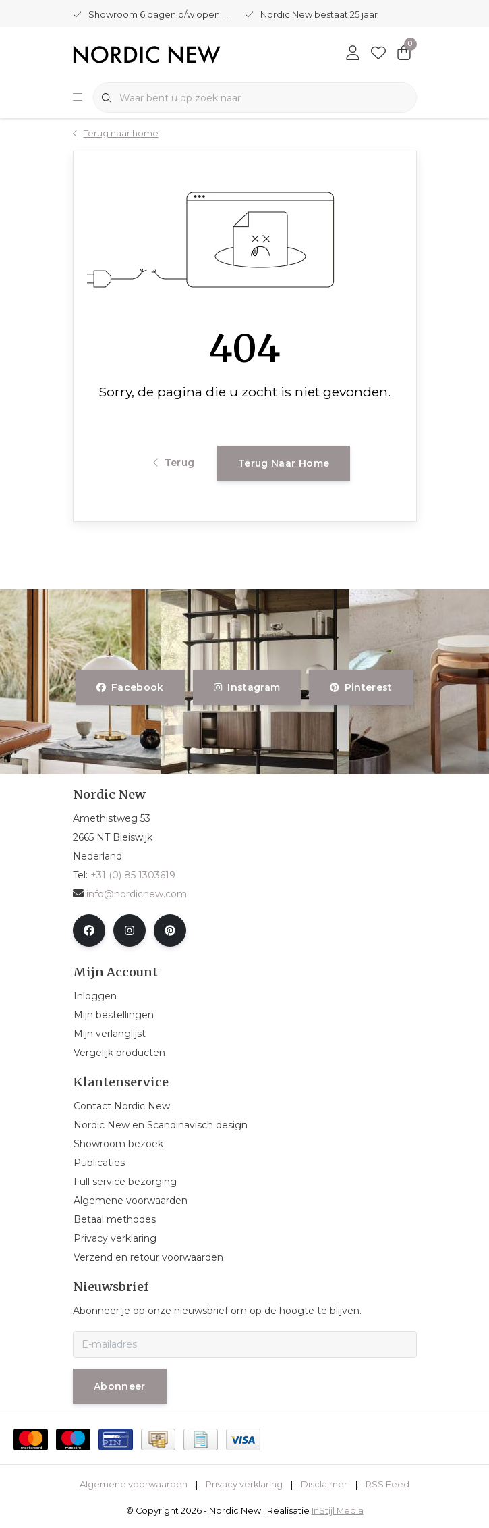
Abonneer (120, 1386)
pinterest (361, 687)
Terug (174, 462)
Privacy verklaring (244, 1484)
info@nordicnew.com (130, 894)
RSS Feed (387, 1484)
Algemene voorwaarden (134, 1484)
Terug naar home (283, 463)
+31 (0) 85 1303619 (132, 875)
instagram (247, 687)
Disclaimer (324, 1484)
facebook (130, 687)
